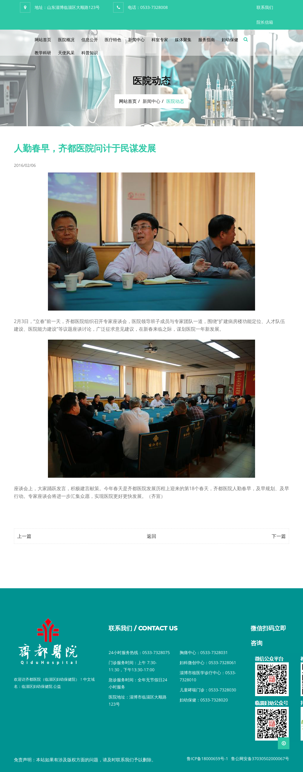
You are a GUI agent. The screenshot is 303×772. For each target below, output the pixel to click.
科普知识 (89, 52)
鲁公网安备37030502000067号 (260, 758)
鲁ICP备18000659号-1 (207, 758)
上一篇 (24, 536)
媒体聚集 (183, 39)
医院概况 (66, 39)
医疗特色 (113, 39)
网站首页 (43, 39)
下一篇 (279, 536)
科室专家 (160, 39)
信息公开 (89, 39)
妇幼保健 (230, 39)
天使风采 (66, 52)
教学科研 (43, 52)
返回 (151, 536)
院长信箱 (265, 22)
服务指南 (206, 39)
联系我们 (265, 7)
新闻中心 (136, 39)
